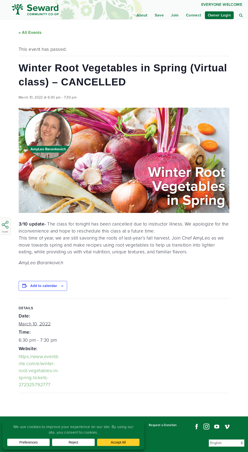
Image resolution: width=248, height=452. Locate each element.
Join (175, 15)
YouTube (217, 426)
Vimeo (227, 426)
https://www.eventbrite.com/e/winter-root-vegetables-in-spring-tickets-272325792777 (39, 370)
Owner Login (219, 15)
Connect (193, 15)
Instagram (206, 426)
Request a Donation (163, 425)
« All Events (30, 32)
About (142, 15)
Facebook (196, 426)
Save (159, 15)
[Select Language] (226, 443)
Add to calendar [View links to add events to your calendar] (43, 286)
